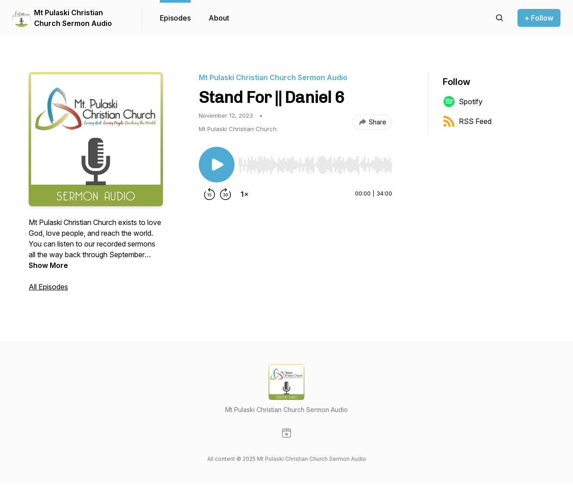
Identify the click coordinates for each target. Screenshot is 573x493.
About (219, 17)
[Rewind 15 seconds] (209, 194)
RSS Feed (467, 121)
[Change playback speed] (244, 194)
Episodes (175, 17)
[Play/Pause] (217, 165)
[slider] (315, 165)
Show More (48, 265)
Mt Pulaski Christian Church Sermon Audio (73, 18)
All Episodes (48, 286)
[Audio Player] (315, 162)
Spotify (463, 101)
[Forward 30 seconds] (225, 194)
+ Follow (539, 17)
